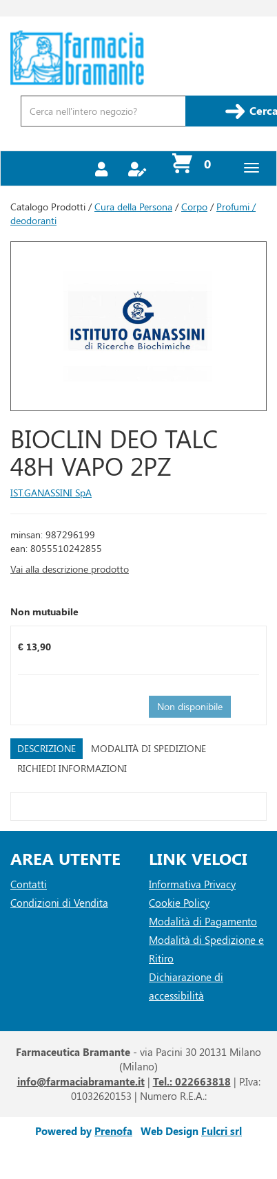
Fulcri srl (221, 1131)
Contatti (28, 884)
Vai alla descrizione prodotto (69, 568)
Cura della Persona (133, 206)
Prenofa (113, 1131)
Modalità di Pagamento (203, 921)
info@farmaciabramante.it (81, 1081)
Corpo (194, 206)
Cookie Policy (179, 903)
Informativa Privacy (192, 884)
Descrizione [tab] (46, 748)
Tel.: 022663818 (192, 1081)
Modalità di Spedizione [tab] (148, 748)
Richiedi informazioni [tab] (72, 768)
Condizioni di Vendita (59, 903)
